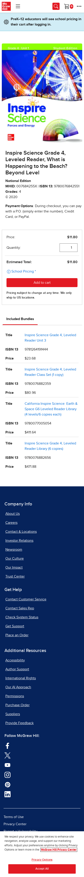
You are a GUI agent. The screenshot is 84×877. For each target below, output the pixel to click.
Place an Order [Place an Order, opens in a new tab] (16, 635)
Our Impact (14, 567)
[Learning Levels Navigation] (18, 6)
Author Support (17, 669)
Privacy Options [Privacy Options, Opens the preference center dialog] (42, 859)
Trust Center (15, 576)
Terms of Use (14, 817)
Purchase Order (17, 705)
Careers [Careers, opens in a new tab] (11, 522)
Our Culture (14, 558)
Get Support (14, 626)
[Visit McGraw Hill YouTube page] (7, 765)
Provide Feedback (19, 723)
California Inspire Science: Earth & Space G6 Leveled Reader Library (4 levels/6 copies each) (51, 409)
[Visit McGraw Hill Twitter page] (7, 755)
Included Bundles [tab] (20, 319)
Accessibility (15, 660)
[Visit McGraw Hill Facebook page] (7, 745)
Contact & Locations (21, 531)
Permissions (14, 696)
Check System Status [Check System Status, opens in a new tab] (21, 617)
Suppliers (12, 714)
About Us (12, 513)
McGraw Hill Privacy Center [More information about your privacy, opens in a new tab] (59, 849)
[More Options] (79, 6)
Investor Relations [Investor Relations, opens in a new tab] (19, 540)
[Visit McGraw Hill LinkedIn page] (7, 794)
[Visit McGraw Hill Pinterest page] (7, 784)
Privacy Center (15, 824)
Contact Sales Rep (19, 608)
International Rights (20, 678)
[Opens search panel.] (56, 6)
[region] (42, 854)
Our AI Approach (18, 687)
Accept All (42, 868)
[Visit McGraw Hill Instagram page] (7, 774)
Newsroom (13, 549)
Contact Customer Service (25, 599)
